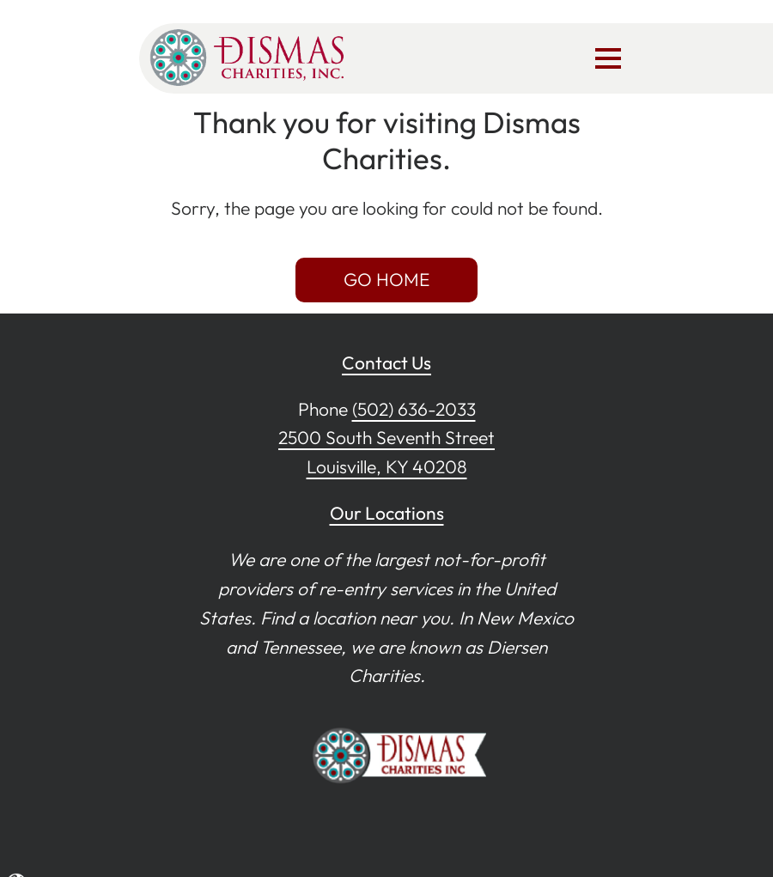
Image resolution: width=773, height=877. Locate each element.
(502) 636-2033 (414, 409)
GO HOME (386, 279)
